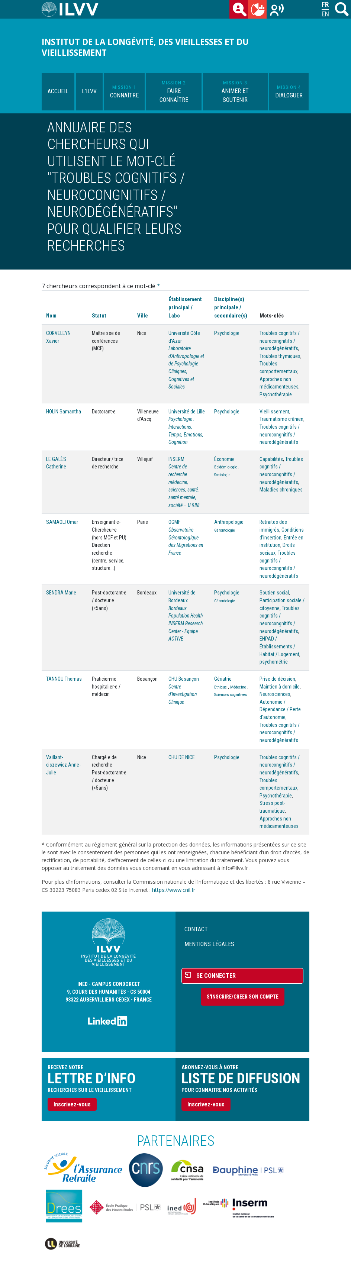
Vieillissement (274, 412)
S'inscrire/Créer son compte (242, 997)
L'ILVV (89, 91)
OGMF (174, 522)
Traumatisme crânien (281, 419)
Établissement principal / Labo (185, 307)
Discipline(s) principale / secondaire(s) (230, 307)
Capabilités (271, 459)
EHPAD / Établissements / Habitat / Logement (279, 646)
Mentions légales (209, 944)
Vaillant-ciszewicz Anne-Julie (63, 765)
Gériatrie (223, 679)
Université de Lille (186, 412)
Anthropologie (229, 522)
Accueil (58, 91)
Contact (196, 929)
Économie (224, 459)
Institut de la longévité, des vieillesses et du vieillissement (145, 47)
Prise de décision (277, 679)
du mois (259, 11)
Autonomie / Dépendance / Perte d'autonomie (280, 709)
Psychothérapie (276, 394)
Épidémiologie (225, 467)
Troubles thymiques (280, 356)
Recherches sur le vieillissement (277, 11)
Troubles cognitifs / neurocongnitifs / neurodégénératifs (280, 340)
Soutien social (274, 593)
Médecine (238, 687)
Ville (142, 315)
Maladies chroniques (281, 490)
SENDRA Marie (61, 593)
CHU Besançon (183, 679)
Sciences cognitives (230, 694)
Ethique (220, 687)
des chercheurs (240, 11)
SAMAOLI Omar (62, 522)
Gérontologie (224, 530)
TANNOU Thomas (64, 679)
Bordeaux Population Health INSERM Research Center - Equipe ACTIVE (185, 623)
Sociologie (222, 475)
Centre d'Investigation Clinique (182, 694)
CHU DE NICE (181, 757)
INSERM (176, 459)
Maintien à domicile (280, 687)
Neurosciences (275, 694)
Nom (51, 315)
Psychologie (226, 333)
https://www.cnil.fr (173, 889)
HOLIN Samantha (63, 412)
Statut (99, 315)
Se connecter (216, 975)
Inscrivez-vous (72, 1104)
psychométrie (274, 662)
